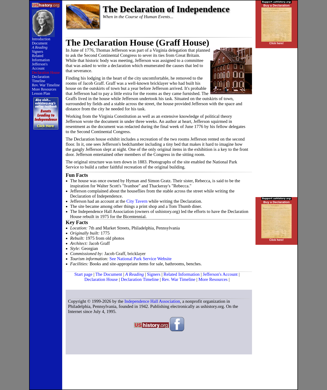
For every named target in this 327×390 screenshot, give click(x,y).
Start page (83, 274)
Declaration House (101, 279)
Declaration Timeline (40, 79)
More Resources (44, 89)
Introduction (41, 39)
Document (40, 43)
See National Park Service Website (140, 258)
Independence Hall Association (152, 301)
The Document (108, 274)
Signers (37, 52)
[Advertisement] (46, 209)
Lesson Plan (41, 93)
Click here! (276, 43)
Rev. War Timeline (46, 85)
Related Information (41, 58)
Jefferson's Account (40, 66)
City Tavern (137, 201)
